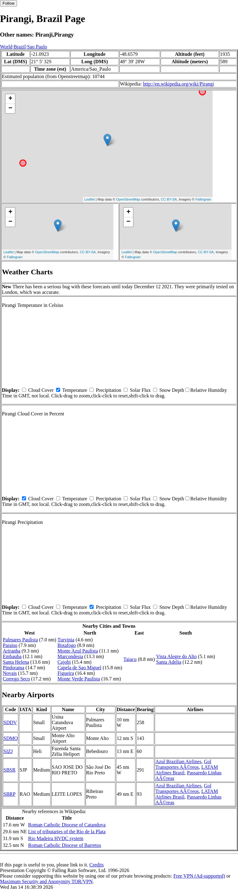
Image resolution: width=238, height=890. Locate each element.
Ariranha (11, 650)
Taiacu (129, 659)
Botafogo (66, 645)
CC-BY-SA (169, 199)
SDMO (10, 738)
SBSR (9, 770)
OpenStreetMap (128, 199)
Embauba (12, 656)
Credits (96, 864)
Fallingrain (203, 199)
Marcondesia (70, 656)
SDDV (10, 722)
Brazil (20, 46)
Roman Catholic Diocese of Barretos (64, 845)
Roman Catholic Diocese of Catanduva (67, 824)
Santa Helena (16, 662)
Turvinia (65, 639)
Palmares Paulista (20, 639)
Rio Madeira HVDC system (55, 838)
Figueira (65, 673)
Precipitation (108, 390)
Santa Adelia (168, 662)
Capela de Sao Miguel (79, 667)
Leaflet (90, 199)
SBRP (9, 794)
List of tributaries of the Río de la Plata (67, 831)
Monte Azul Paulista (77, 650)
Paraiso (10, 645)
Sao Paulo (37, 46)
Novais (10, 673)
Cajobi (64, 662)
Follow (8, 3)
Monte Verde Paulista (78, 678)
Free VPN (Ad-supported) (199, 876)
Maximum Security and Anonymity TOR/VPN (46, 881)
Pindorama (13, 667)
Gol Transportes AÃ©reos (183, 764)
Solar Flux (140, 390)
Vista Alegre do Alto (176, 656)
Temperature (74, 390)
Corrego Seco (16, 678)
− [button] (10, 108)
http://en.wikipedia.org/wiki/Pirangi (178, 83)
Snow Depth (171, 390)
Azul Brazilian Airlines (178, 761)
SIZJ (8, 751)
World (6, 46)
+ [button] (10, 99)
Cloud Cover (41, 390)
